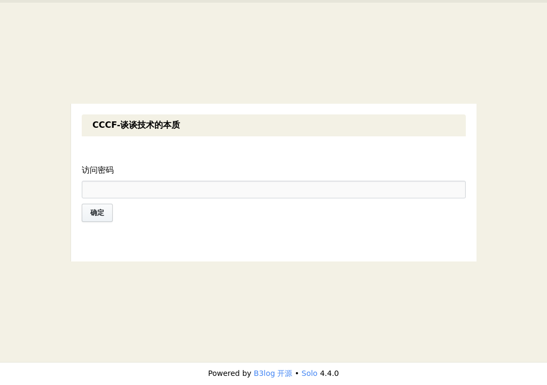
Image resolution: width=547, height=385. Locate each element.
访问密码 (98, 170)
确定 (97, 213)
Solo (310, 373)
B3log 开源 (273, 373)
